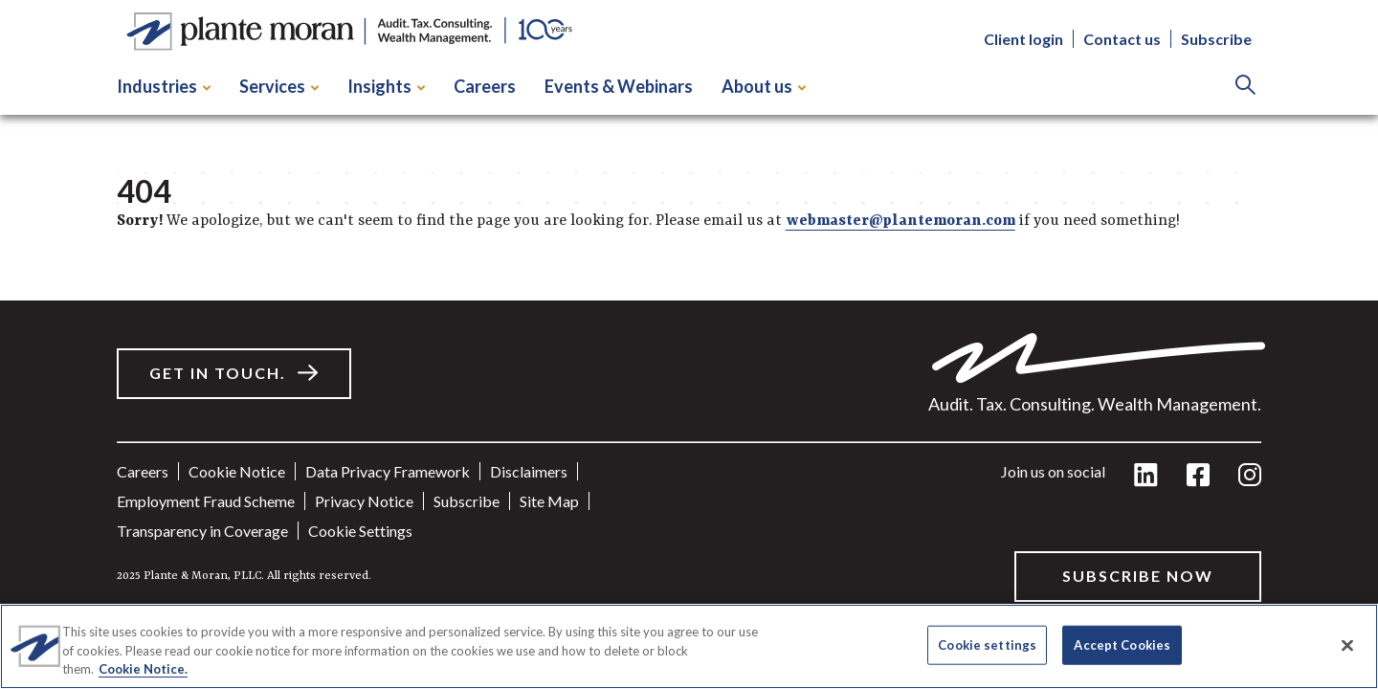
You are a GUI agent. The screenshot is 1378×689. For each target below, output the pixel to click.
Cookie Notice (237, 471)
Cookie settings (360, 531)
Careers (485, 86)
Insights (386, 86)
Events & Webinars (619, 86)
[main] (689, 317)
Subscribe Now (1137, 576)
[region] (689, 646)
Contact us (1122, 39)
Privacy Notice (364, 501)
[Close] (1347, 645)
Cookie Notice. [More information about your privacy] (143, 669)
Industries (164, 86)
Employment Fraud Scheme (206, 501)
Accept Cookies (1122, 644)
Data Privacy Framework (387, 471)
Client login (1023, 39)
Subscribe (1216, 39)
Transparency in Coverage (202, 531)
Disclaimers (528, 471)
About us (764, 86)
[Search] (1245, 87)
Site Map (549, 501)
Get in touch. (217, 373)
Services (279, 86)
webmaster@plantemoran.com (900, 221)
